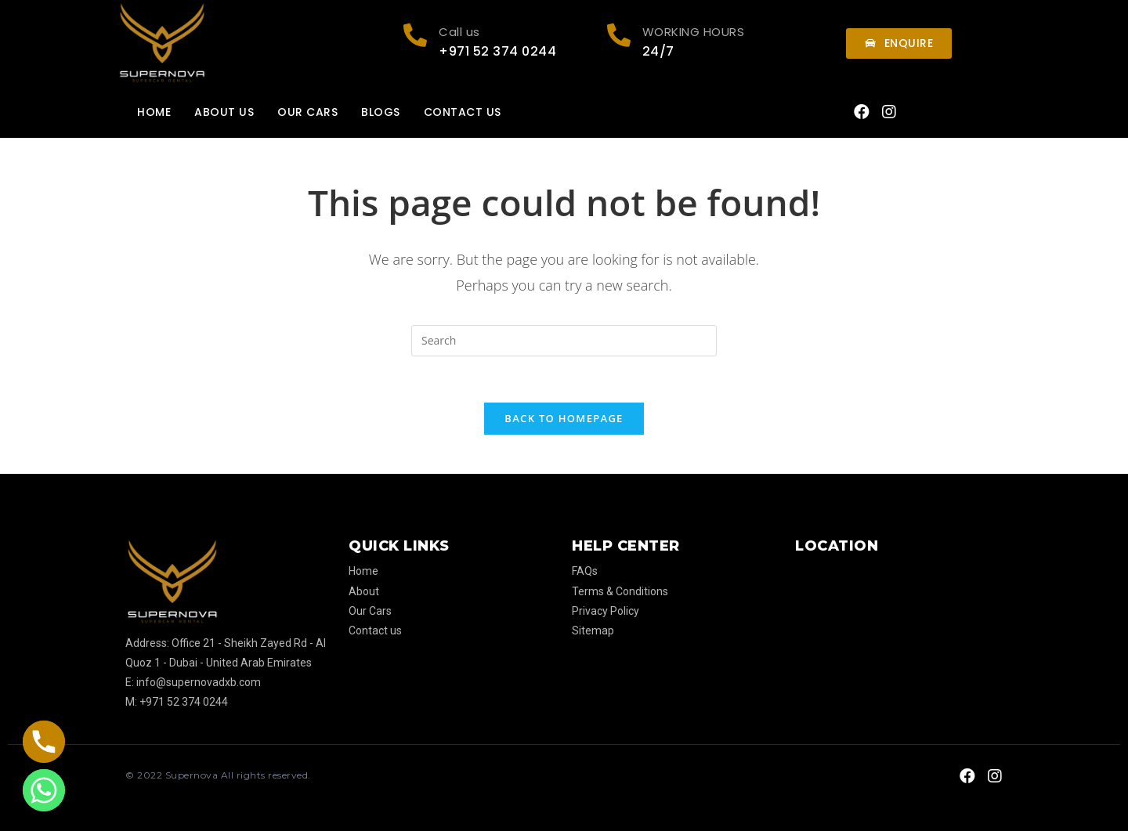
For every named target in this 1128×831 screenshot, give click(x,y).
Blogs (380, 112)
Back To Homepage (563, 419)
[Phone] (44, 742)
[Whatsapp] (44, 790)
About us (224, 112)
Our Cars (307, 112)
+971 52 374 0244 (497, 51)
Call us (459, 31)
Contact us (462, 112)
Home (154, 112)
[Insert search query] (564, 340)
